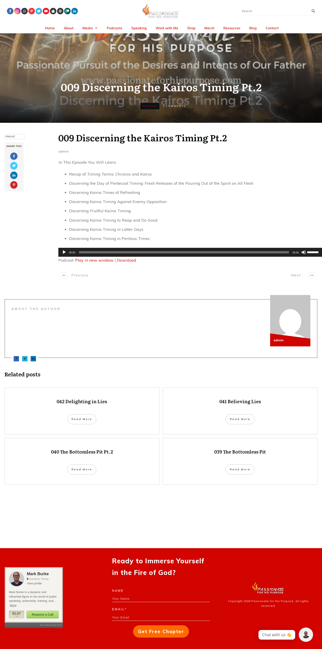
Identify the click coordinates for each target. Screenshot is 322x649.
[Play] (64, 252)
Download (126, 260)
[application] (188, 252)
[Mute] (303, 252)
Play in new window (94, 260)
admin (63, 151)
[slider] (184, 252)
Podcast (150, 106)
